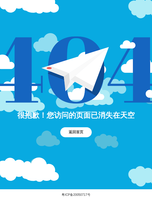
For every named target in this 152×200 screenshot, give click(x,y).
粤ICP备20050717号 (76, 195)
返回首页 (76, 132)
